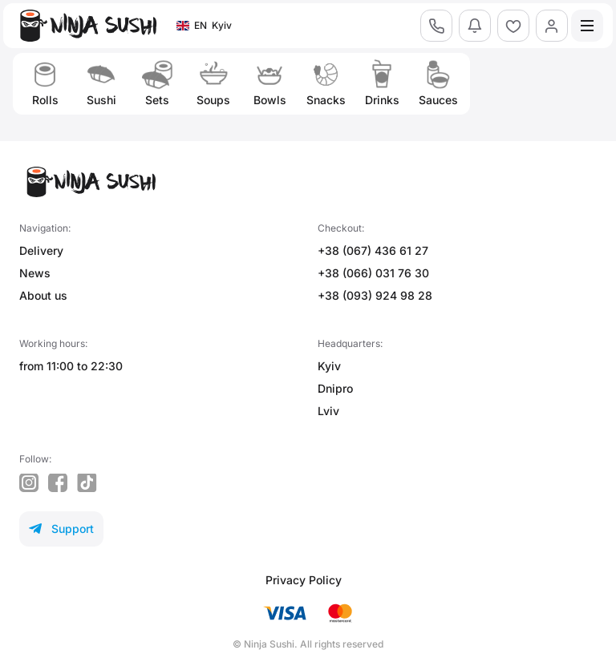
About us (43, 295)
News (35, 273)
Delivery (41, 250)
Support (61, 528)
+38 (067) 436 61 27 (373, 250)
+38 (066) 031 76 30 (373, 273)
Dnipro (335, 388)
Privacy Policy (303, 580)
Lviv (328, 411)
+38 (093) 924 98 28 (375, 295)
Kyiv (329, 366)
